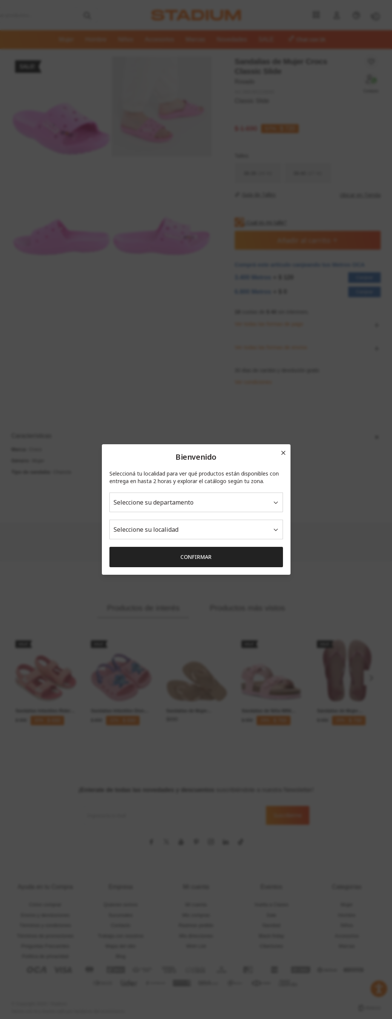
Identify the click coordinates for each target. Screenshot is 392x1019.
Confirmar (196, 556)
